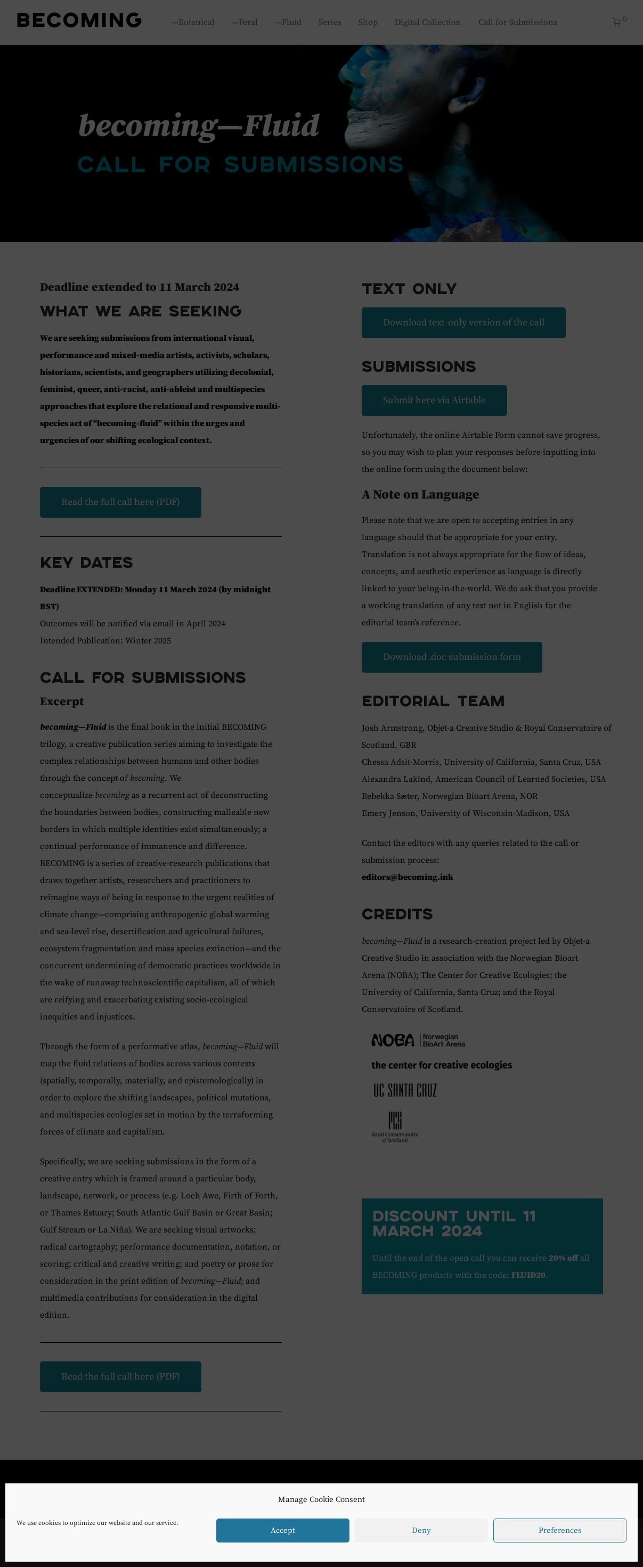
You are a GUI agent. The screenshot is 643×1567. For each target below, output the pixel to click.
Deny (421, 1530)
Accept (283, 1530)
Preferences (560, 1530)
